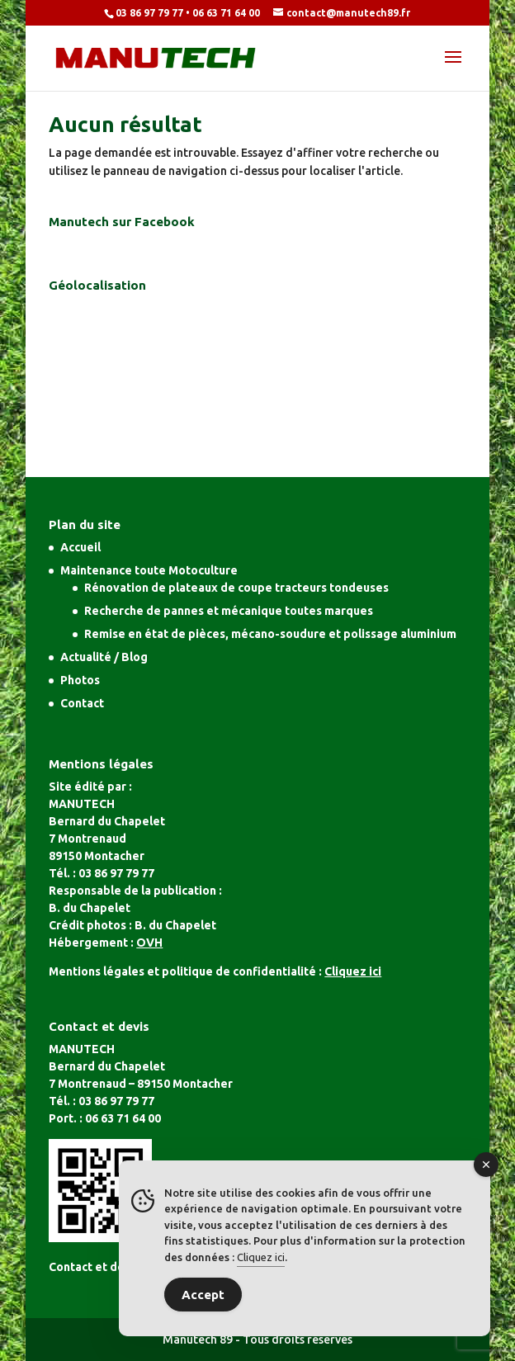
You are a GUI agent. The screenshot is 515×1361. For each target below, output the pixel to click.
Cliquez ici (261, 1257)
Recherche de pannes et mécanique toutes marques (228, 610)
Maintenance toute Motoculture (149, 570)
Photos (80, 680)
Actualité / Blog (104, 657)
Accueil (80, 547)
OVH (149, 942)
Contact (82, 703)
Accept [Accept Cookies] (203, 1295)
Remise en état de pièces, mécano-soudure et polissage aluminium (270, 633)
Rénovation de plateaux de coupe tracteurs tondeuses (236, 587)
